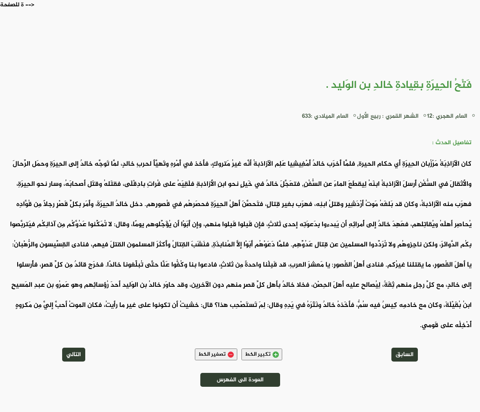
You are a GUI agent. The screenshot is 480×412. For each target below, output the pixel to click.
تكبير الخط (262, 354)
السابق (405, 354)
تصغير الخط (216, 354)
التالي (73, 354)
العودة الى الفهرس (240, 380)
